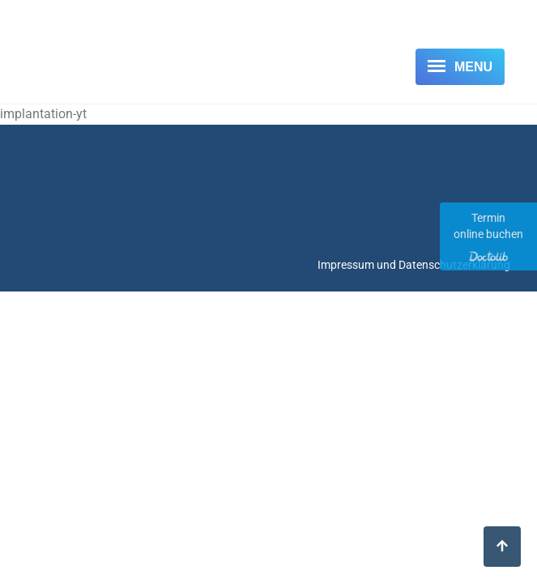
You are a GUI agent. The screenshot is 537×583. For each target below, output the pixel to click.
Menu (473, 67)
